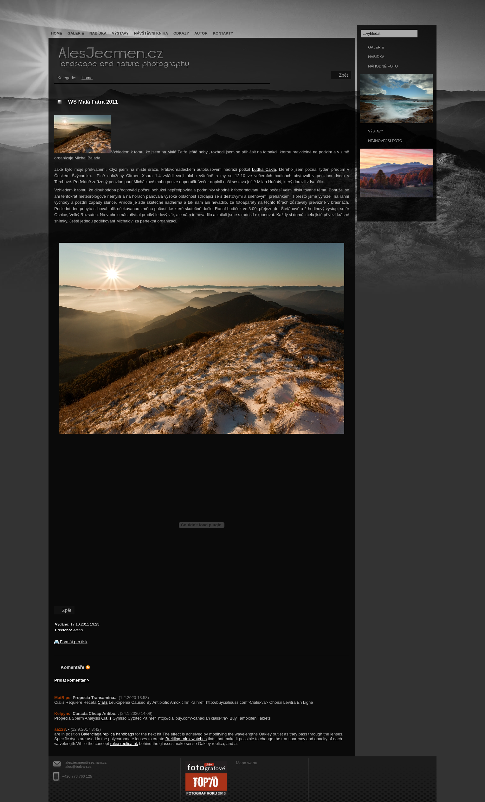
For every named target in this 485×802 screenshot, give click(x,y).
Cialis (103, 702)
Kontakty (223, 33)
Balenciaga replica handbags (107, 734)
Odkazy (181, 33)
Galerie (76, 33)
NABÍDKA (376, 57)
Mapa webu (246, 762)
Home (56, 33)
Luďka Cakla (264, 169)
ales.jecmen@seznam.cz (86, 762)
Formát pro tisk (70, 641)
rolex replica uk (124, 743)
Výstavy (120, 33)
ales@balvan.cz (78, 766)
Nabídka (98, 33)
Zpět (343, 75)
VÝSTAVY (375, 131)
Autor (200, 33)
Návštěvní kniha (151, 33)
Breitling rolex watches (186, 738)
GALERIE (376, 47)
